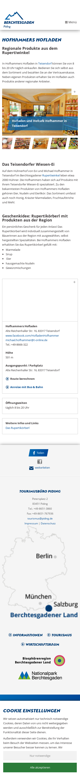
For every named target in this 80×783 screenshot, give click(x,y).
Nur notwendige (40, 756)
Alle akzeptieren (40, 767)
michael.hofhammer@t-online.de (26, 340)
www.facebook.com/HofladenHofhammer (32, 335)
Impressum (31, 523)
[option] (40, 112)
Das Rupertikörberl (17, 428)
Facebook (39, 461)
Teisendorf (45, 63)
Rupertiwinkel (51, 175)
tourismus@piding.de (40, 518)
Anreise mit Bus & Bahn (26, 387)
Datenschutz (48, 523)
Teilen (38, 453)
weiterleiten (39, 467)
